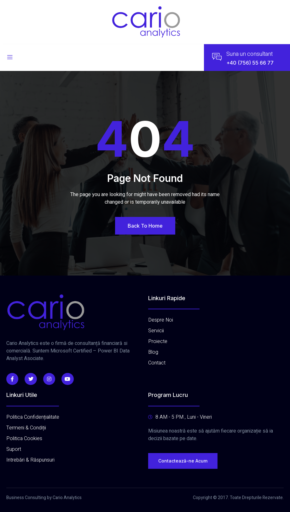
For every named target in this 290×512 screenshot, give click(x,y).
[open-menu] (9, 57)
